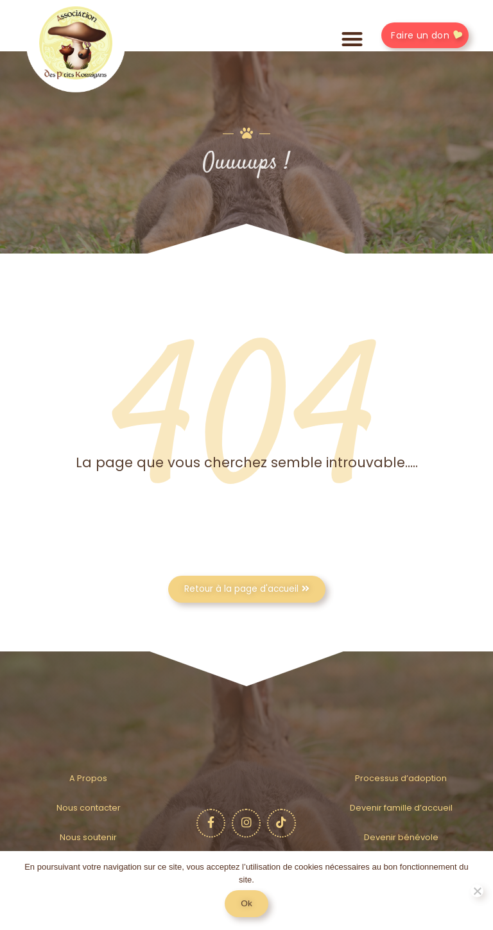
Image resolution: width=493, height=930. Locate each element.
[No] (477, 890)
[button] (352, 39)
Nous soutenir (88, 837)
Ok (246, 903)
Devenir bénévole (401, 837)
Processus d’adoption (401, 778)
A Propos (88, 778)
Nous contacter (88, 807)
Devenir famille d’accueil (401, 807)
